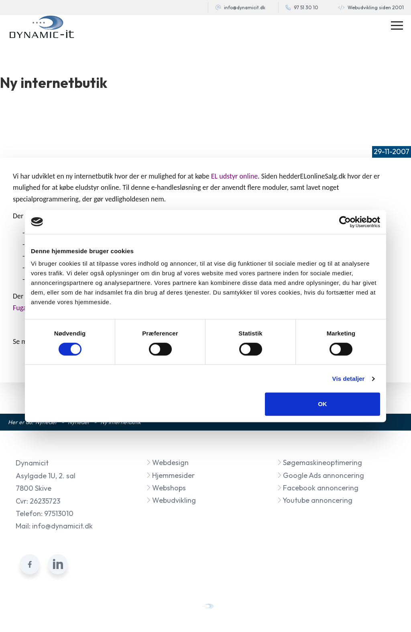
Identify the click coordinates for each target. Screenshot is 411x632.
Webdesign (167, 462)
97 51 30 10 (306, 7)
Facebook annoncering (317, 487)
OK (322, 403)
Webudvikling (171, 500)
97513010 (58, 513)
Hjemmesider (170, 475)
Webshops (166, 487)
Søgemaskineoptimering (319, 462)
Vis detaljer (348, 378)
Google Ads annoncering (320, 475)
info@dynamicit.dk (244, 7)
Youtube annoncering (314, 500)
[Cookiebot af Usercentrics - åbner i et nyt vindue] (345, 222)
